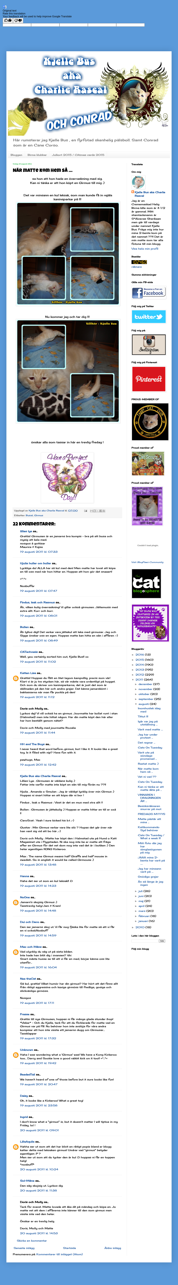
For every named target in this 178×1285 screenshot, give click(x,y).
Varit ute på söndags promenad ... (147, 755)
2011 (140, 679)
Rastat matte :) (148, 763)
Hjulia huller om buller (35, 563)
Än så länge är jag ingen (150, 883)
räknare (136, 266)
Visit (147, 562)
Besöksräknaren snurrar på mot (149, 807)
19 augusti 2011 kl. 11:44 (37, 732)
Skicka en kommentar (32, 1240)
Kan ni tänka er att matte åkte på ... (151, 788)
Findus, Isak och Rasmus (37, 602)
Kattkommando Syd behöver (148, 829)
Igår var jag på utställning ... (148, 723)
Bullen (24, 627)
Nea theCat (28, 978)
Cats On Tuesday (150, 747)
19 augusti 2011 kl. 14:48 (38, 910)
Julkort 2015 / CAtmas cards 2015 (78, 155)
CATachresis (29, 651)
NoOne (25, 897)
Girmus (38, 515)
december (146, 684)
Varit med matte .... (150, 729)
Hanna (24, 876)
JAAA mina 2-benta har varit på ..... (151, 860)
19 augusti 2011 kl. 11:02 (38, 661)
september (146, 699)
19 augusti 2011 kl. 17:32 (38, 1038)
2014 (140, 664)
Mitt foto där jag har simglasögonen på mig (150, 848)
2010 (140, 927)
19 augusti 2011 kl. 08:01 (38, 615)
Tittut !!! (143, 716)
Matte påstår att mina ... (149, 820)
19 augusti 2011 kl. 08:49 (39, 640)
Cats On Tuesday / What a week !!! (151, 837)
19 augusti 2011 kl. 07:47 (38, 590)
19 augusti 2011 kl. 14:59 (38, 935)
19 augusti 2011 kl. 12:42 (38, 764)
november (146, 689)
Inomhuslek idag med (149, 710)
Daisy (24, 1095)
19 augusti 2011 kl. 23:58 (38, 1105)
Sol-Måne (27, 1180)
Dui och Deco (29, 922)
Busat (29, 515)
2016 (140, 654)
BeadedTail (27, 1074)
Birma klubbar (37, 155)
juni (141, 896)
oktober (144, 694)
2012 (140, 674)
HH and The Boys (32, 744)
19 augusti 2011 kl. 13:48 (38, 864)
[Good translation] (8, 20)
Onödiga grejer (148, 876)
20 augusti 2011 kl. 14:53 (39, 1233)
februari (144, 916)
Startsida (69, 1248)
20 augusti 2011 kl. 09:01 (39, 1130)
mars (142, 911)
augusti (144, 704)
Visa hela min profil (144, 248)
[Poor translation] (18, 20)
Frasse (24, 1014)
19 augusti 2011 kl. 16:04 (38, 967)
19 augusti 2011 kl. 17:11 (37, 1002)
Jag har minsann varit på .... (149, 870)
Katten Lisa (28, 673)
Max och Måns (31, 946)
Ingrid (24, 1117)
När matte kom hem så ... (148, 770)
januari (144, 921)
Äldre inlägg (112, 1248)
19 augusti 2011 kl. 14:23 (38, 885)
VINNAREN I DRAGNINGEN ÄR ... (149, 797)
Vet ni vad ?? (147, 776)
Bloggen (16, 155)
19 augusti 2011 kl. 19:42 (38, 1063)
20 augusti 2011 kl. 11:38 (38, 1190)
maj (141, 901)
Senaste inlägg (24, 1248)
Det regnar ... (146, 742)
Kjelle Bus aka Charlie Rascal (40, 776)
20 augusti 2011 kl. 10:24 (39, 1169)
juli (141, 891)
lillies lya (26, 531)
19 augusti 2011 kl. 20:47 (38, 1084)
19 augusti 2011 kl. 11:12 (37, 697)
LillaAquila (27, 1141)
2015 (140, 659)
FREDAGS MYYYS (151, 814)
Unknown (26, 1049)
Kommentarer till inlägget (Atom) (59, 1254)
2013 (140, 669)
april (142, 906)
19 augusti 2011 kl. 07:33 (39, 551)
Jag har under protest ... (147, 736)
